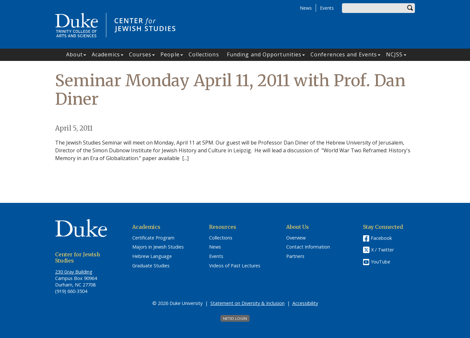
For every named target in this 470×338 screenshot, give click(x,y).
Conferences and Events (344, 54)
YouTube (380, 262)
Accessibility (305, 303)
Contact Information (308, 247)
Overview (296, 238)
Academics (106, 54)
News (306, 8)
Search (410, 8)
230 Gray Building (73, 272)
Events (327, 8)
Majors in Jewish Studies (158, 247)
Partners (295, 256)
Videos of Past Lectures (234, 266)
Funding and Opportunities (264, 54)
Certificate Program (153, 238)
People (170, 54)
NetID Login (235, 318)
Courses (140, 54)
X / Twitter (382, 250)
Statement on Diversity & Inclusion (247, 303)
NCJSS (394, 54)
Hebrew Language (152, 256)
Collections (204, 54)
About (74, 54)
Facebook (381, 238)
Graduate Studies (151, 266)
